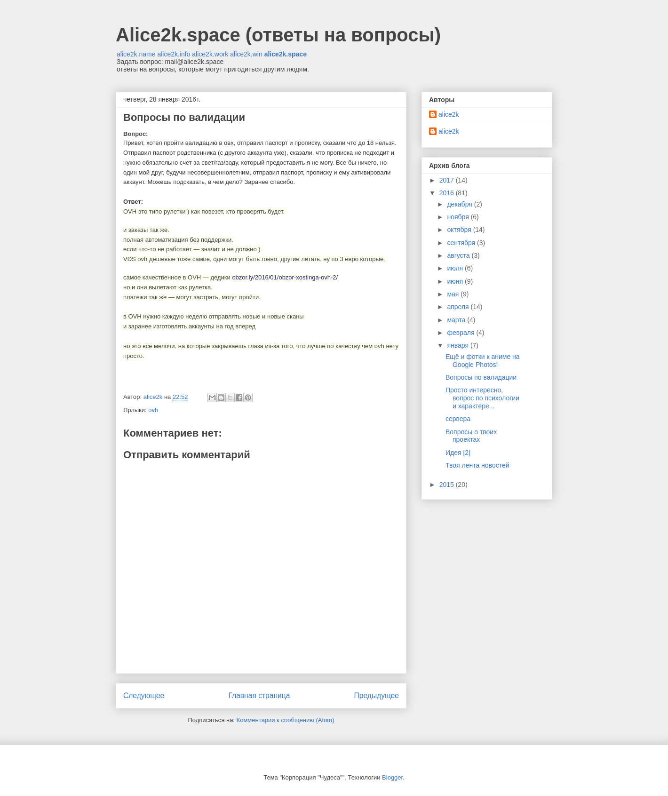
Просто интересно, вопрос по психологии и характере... (482, 398)
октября (460, 229)
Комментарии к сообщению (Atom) (285, 720)
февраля (461, 332)
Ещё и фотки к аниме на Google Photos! (482, 360)
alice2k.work (210, 54)
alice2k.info (173, 54)
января (458, 345)
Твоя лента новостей (477, 465)
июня (456, 281)
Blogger (392, 777)
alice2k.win (246, 54)
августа (459, 255)
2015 (447, 484)
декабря (460, 204)
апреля (458, 306)
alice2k (448, 114)
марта (457, 320)
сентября (462, 243)
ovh (153, 410)
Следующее (143, 696)
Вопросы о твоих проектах (471, 436)
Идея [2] (457, 452)
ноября (458, 217)
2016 (447, 193)
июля (456, 268)
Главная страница (259, 696)
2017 (447, 180)
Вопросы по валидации (481, 377)
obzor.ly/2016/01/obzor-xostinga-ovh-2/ (285, 277)
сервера (457, 418)
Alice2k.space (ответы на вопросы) (278, 34)
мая (454, 294)
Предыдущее (376, 696)
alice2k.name (136, 54)
